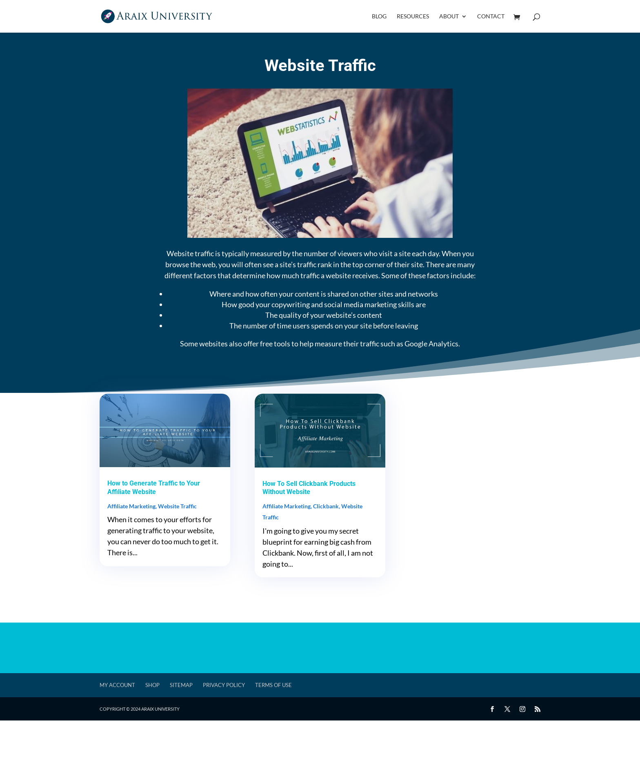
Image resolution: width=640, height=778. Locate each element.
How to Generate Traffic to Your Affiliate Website (153, 487)
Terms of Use (273, 685)
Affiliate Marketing (131, 506)
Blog (379, 16)
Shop (152, 685)
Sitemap (181, 685)
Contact (490, 16)
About (449, 16)
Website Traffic (177, 506)
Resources (413, 16)
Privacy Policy (224, 685)
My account (117, 685)
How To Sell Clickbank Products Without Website (309, 488)
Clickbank (326, 506)
